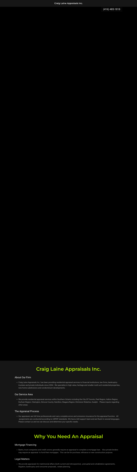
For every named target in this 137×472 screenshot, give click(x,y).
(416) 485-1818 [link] (111, 9)
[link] (68, 3)
